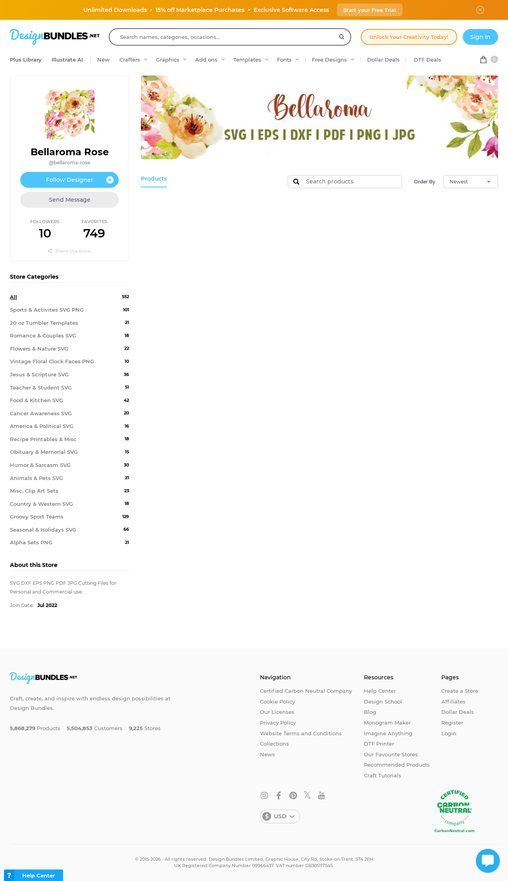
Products (153, 178)
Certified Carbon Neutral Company (306, 691)
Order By (424, 182)
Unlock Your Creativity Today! (408, 37)
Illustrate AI (67, 59)
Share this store (69, 251)
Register (452, 722)
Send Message (69, 199)
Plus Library (26, 59)
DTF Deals (427, 59)
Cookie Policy (277, 701)
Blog (370, 712)
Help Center (380, 691)
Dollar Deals (383, 59)
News (267, 754)
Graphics (167, 59)
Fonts (284, 59)
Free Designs (329, 59)
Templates (247, 59)
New (103, 59)
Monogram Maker (387, 722)
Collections (274, 743)
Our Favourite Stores (391, 754)
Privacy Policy (278, 722)
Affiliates (453, 701)
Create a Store (459, 691)
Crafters (129, 59)
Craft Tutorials (382, 775)
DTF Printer (379, 743)
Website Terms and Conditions (301, 733)
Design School (383, 701)
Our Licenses (277, 712)
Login (448, 733)
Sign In (480, 36)
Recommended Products (397, 764)
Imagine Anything (388, 733)
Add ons (206, 59)
